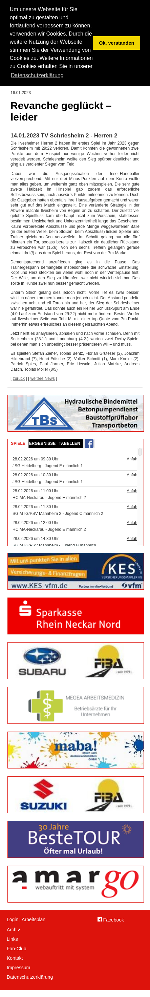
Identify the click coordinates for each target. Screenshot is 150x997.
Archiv (13, 929)
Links (12, 939)
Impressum (18, 967)
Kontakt (15, 958)
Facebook (111, 920)
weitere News (42, 378)
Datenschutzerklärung (30, 977)
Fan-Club (16, 948)
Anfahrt (133, 459)
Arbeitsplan (33, 919)
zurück (19, 378)
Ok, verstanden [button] (116, 43)
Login (12, 919)
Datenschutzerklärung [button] (37, 75)
